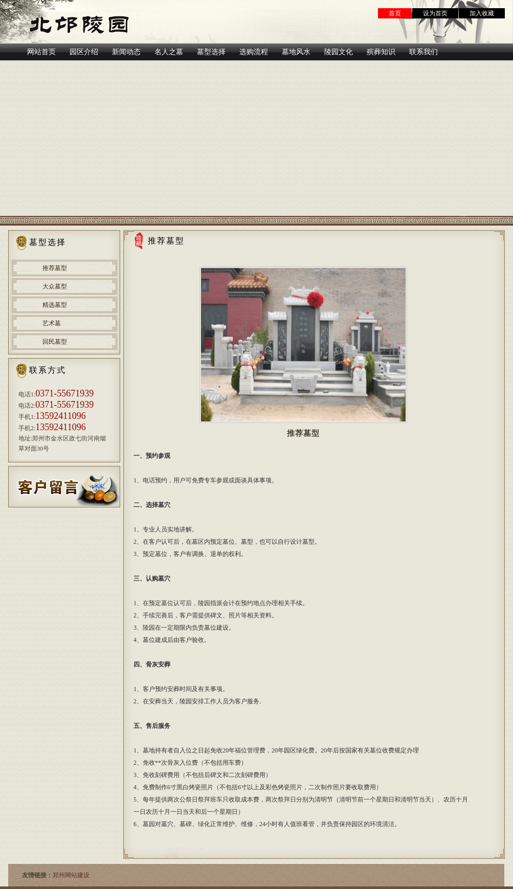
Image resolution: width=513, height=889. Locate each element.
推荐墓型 (54, 268)
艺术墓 (51, 323)
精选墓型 (54, 304)
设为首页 (435, 13)
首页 (395, 13)
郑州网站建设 (71, 875)
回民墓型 (54, 341)
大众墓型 (54, 286)
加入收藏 (482, 13)
